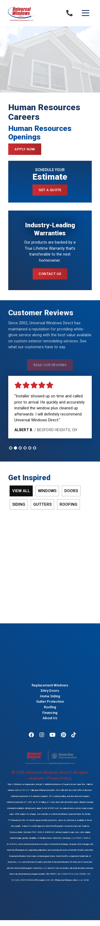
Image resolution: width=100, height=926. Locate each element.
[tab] (10, 448)
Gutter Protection (50, 701)
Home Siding (50, 696)
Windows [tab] (47, 490)
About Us (50, 718)
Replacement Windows (50, 685)
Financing (49, 712)
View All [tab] (21, 490)
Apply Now (24, 149)
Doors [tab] (71, 490)
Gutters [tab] (42, 504)
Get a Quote (50, 190)
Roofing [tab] (68, 504)
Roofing (50, 707)
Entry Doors (50, 691)
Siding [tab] (18, 504)
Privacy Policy (59, 778)
